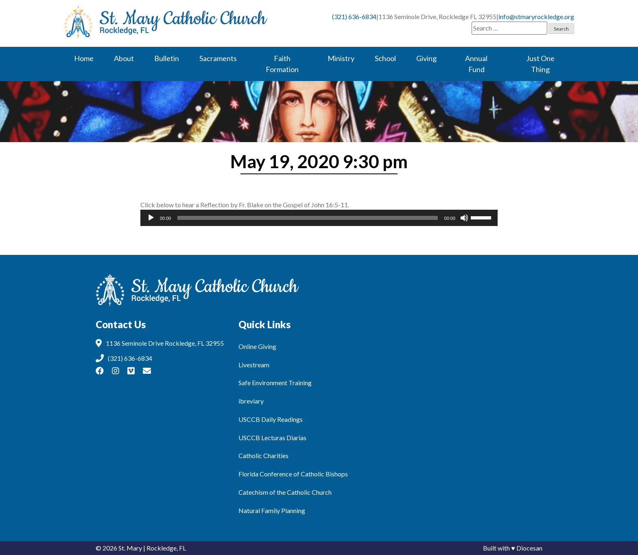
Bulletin (166, 58)
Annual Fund (476, 64)
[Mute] (464, 218)
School (385, 58)
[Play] (151, 218)
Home (84, 58)
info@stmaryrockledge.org (536, 16)
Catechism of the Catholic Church (285, 492)
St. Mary (130, 548)
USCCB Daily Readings (270, 419)
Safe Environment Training (275, 382)
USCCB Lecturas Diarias (272, 437)
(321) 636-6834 (354, 16)
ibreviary (251, 401)
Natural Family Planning (271, 510)
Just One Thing (540, 64)
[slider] (307, 218)
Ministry (341, 58)
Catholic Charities (263, 455)
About (124, 58)
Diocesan (529, 548)
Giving (426, 58)
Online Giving (257, 346)
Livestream (253, 365)
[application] (319, 218)
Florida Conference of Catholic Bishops (293, 474)
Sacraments (218, 58)
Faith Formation (282, 64)
